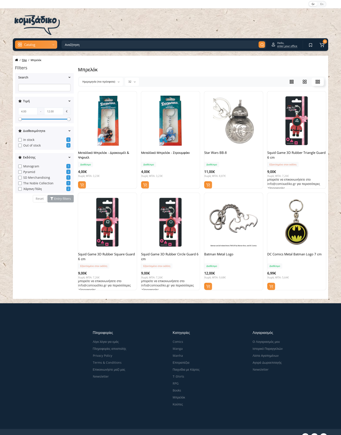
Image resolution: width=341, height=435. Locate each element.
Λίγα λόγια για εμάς (106, 331)
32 (132, 81)
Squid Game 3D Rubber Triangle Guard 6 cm (296, 157)
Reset (40, 199)
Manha (178, 345)
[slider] (20, 119)
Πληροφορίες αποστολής (109, 338)
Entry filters (60, 199)
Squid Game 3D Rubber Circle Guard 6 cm (167, 253)
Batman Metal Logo (223, 250)
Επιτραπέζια (181, 352)
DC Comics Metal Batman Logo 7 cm (296, 253)
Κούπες (178, 393)
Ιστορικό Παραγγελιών (268, 338)
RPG (176, 372)
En (321, 4)
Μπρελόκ (179, 386)
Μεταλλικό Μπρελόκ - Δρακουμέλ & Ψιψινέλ (106, 157)
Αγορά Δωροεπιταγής (267, 352)
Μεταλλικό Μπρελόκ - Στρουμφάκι (169, 154)
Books (177, 379)
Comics (178, 331)
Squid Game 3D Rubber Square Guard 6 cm (105, 253)
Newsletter (101, 365)
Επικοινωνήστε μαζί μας (109, 359)
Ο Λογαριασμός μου (266, 331)
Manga (178, 338)
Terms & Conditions (107, 352)
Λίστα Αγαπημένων (266, 345)
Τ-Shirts (178, 365)
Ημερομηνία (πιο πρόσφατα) (101, 81)
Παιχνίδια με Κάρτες (186, 359)
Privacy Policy (102, 345)
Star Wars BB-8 (220, 154)
